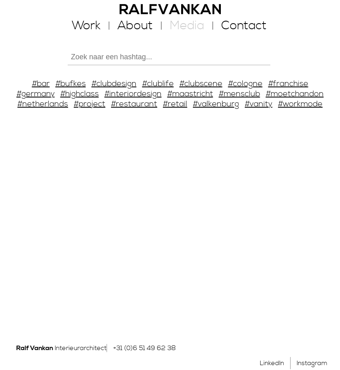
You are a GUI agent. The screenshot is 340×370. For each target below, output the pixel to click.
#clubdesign (114, 84)
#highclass (79, 94)
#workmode (300, 104)
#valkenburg (216, 104)
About (135, 26)
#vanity (258, 104)
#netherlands (42, 104)
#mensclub (239, 94)
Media (187, 26)
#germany (36, 94)
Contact (244, 26)
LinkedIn (272, 363)
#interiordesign (133, 94)
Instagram (312, 363)
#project (89, 104)
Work (86, 26)
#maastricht (190, 94)
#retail (175, 104)
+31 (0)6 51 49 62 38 (144, 348)
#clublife (158, 84)
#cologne (245, 84)
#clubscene (201, 84)
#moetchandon (295, 94)
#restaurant (134, 104)
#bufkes (71, 84)
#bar (41, 84)
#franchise (288, 84)
